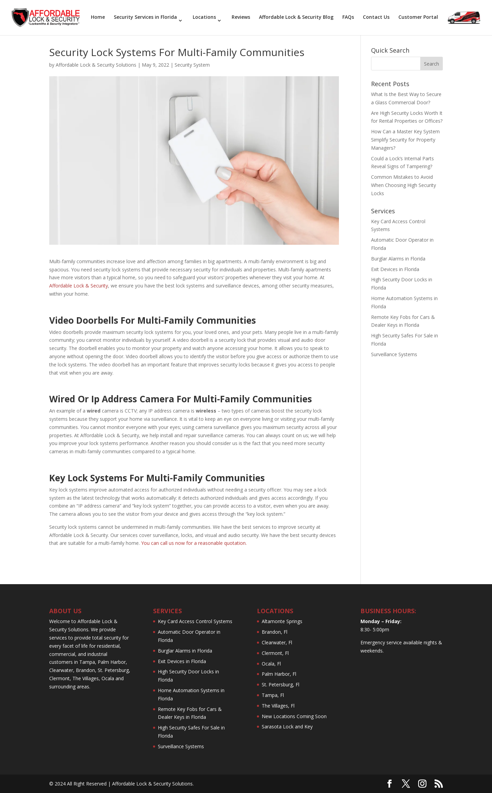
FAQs (348, 17)
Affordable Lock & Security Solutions (96, 65)
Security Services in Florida (145, 17)
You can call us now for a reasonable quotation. (194, 543)
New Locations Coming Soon (294, 716)
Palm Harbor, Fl (279, 674)
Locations (204, 17)
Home (98, 17)
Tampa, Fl (273, 695)
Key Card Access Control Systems (195, 621)
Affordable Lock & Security (78, 285)
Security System (192, 65)
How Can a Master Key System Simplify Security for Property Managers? (405, 139)
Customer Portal (418, 17)
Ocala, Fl (271, 663)
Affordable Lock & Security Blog (296, 17)
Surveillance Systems (394, 354)
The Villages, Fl (278, 705)
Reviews (241, 17)
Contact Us (376, 17)
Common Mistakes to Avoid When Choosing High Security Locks (403, 185)
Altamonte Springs (282, 621)
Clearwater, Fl (277, 642)
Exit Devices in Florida (395, 269)
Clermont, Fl (275, 653)
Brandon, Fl (274, 632)
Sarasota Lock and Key (287, 726)
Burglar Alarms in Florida (398, 258)
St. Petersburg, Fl (280, 684)
